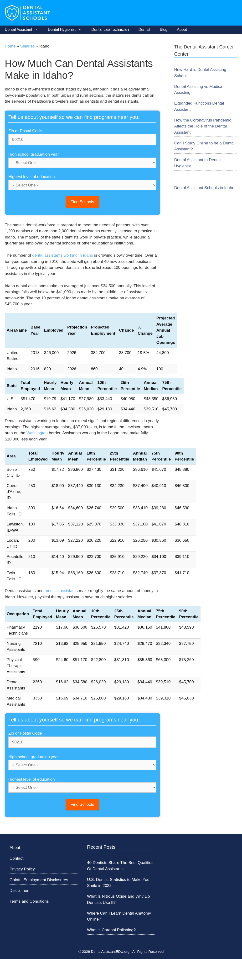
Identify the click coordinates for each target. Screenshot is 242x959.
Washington (37, 433)
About (182, 29)
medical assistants (61, 590)
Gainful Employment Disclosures (39, 880)
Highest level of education (31, 177)
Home (10, 46)
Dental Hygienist (67, 29)
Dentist (144, 29)
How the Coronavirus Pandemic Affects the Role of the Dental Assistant (202, 126)
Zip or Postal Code (25, 131)
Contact (17, 858)
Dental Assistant (24, 29)
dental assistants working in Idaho (62, 255)
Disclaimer (19, 890)
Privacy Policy (22, 869)
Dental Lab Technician (110, 29)
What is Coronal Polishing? (111, 930)
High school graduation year (33, 154)
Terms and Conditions (29, 901)
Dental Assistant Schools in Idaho (204, 187)
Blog (163, 29)
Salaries (27, 46)
